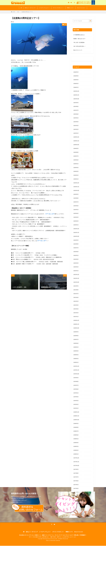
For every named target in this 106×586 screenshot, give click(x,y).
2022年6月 (75, 251)
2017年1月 (75, 499)
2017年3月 (75, 492)
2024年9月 (75, 148)
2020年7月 (75, 339)
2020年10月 (76, 328)
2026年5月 (75, 72)
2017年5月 (75, 484)
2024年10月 (76, 144)
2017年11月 (76, 461)
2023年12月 (76, 182)
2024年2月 (75, 175)
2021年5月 (75, 301)
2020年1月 (75, 362)
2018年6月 (75, 435)
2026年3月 (75, 79)
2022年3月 (75, 263)
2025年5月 (75, 117)
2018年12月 (76, 412)
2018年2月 (75, 450)
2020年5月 (75, 347)
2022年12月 (76, 228)
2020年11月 (76, 324)
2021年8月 (75, 289)
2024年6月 (75, 160)
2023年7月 (75, 202)
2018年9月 (75, 423)
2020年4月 (75, 351)
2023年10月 (76, 190)
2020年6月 (75, 343)
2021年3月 (75, 308)
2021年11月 (76, 278)
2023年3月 (75, 217)
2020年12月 (76, 320)
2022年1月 (75, 270)
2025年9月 (75, 102)
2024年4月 (75, 167)
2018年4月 (75, 442)
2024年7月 (75, 156)
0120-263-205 (77, 59)
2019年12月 (76, 366)
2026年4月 (75, 75)
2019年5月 (75, 393)
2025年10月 (76, 98)
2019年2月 (75, 404)
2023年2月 (75, 221)
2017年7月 (75, 477)
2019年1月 (75, 408)
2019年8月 (75, 381)
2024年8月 (75, 152)
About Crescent (81, 7)
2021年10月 (76, 282)
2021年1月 (75, 316)
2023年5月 (75, 209)
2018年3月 (75, 446)
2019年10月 (76, 373)
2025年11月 (76, 95)
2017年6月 (75, 480)
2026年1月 (75, 87)
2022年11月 (76, 232)
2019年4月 (75, 396)
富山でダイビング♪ (77, 50)
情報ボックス (70, 7)
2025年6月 (75, 114)
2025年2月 (75, 129)
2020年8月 (75, 335)
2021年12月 (76, 274)
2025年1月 (75, 133)
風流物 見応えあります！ (79, 38)
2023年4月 (75, 213)
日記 (18, 11)
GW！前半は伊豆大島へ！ (79, 46)
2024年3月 (75, 171)
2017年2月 (75, 496)
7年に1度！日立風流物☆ (79, 42)
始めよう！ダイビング (30, 7)
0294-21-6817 (85, 3)
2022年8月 (75, 244)
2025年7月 (75, 110)
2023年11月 (76, 186)
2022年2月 (75, 266)
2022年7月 (75, 247)
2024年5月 (75, 163)
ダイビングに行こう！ (58, 7)
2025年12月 (76, 91)
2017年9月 (75, 469)
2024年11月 (76, 140)
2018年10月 (76, 419)
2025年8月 (75, 106)
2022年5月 (75, 255)
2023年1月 (75, 224)
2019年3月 (75, 400)
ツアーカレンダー (50, 214)
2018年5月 (75, 438)
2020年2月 (75, 358)
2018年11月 (76, 415)
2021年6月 (75, 297)
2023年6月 (75, 205)
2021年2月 (75, 312)
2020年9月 (75, 331)
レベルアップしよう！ (44, 7)
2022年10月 (76, 236)
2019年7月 (75, 385)
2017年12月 (76, 457)
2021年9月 (75, 286)
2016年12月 (76, 503)
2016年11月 (76, 507)
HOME (13, 11)
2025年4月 (75, 121)
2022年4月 (75, 259)
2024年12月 (76, 137)
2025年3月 (75, 125)
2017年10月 (76, 465)
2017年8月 (75, 473)
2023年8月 (75, 198)
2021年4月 (75, 305)
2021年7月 (75, 293)
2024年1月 (75, 179)
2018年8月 (75, 427)
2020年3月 (75, 354)
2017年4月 (75, 488)
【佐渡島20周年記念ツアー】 (27, 11)
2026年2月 (75, 83)
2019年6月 (75, 389)
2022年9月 (75, 240)
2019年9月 (75, 377)
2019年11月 (76, 370)
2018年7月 (75, 431)
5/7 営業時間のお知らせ (79, 34)
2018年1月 (75, 454)
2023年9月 (75, 194)
